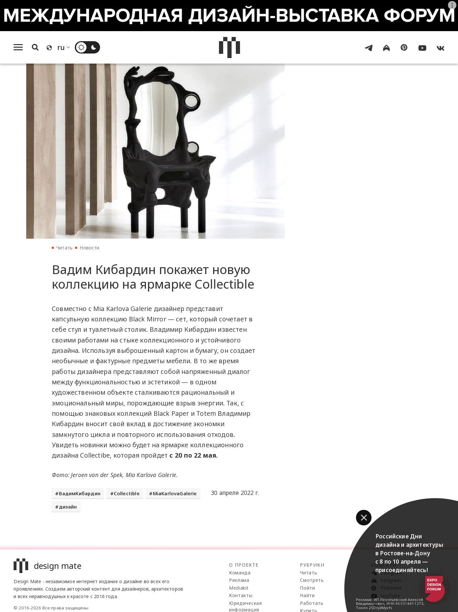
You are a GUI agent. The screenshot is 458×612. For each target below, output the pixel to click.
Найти (307, 595)
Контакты (241, 595)
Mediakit (239, 588)
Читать (64, 248)
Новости (89, 248)
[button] (364, 517)
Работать (312, 603)
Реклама (239, 580)
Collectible (127, 493)
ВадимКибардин (79, 493)
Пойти (307, 588)
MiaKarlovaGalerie (175, 493)
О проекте (244, 565)
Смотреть (312, 580)
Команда (240, 573)
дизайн (68, 506)
